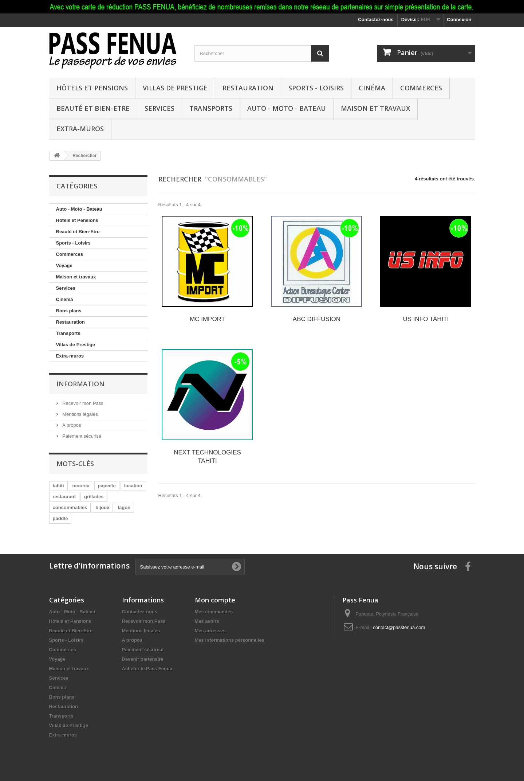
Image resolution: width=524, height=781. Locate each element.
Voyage (64, 265)
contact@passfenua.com (399, 627)
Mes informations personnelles (229, 640)
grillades (93, 496)
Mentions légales (79, 414)
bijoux (102, 507)
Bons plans (69, 310)
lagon (124, 507)
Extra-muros (80, 128)
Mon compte (215, 599)
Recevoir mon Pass (82, 403)
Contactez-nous (376, 19)
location (133, 485)
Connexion (459, 19)
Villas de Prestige (175, 87)
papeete (107, 485)
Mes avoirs (207, 621)
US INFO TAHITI (426, 319)
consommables (70, 507)
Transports (210, 108)
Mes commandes (214, 611)
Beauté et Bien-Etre (93, 108)
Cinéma (372, 87)
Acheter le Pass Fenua (147, 668)
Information (80, 383)
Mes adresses (210, 630)
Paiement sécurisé (81, 436)
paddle (60, 518)
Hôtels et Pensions (92, 87)
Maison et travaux (375, 108)
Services (159, 108)
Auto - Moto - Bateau (286, 108)
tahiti (58, 485)
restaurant (64, 496)
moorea (81, 485)
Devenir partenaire (142, 659)
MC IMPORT (207, 319)
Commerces (421, 87)
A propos (71, 425)
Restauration (247, 87)
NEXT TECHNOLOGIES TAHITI (207, 456)
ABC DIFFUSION (316, 319)
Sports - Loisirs (316, 87)
